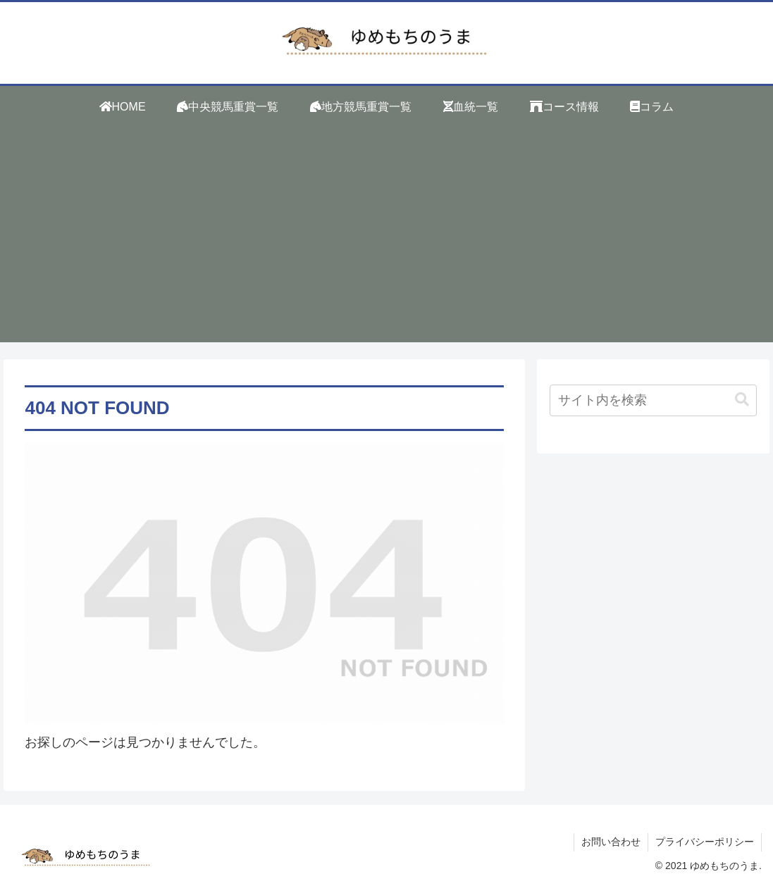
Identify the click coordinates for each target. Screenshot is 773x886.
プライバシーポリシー (704, 841)
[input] (653, 400)
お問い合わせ (611, 841)
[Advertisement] (386, 243)
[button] (742, 400)
